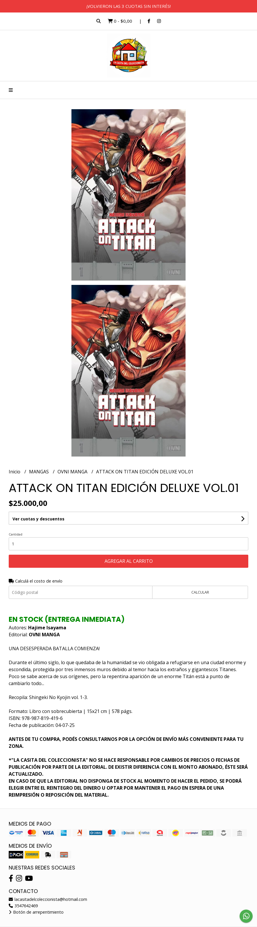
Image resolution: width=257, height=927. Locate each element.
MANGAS (39, 471)
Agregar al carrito (129, 561)
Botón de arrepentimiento (36, 912)
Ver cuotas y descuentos (38, 519)
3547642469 (23, 905)
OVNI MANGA (73, 471)
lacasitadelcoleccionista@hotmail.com (48, 899)
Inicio (15, 471)
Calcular (200, 592)
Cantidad (15, 534)
